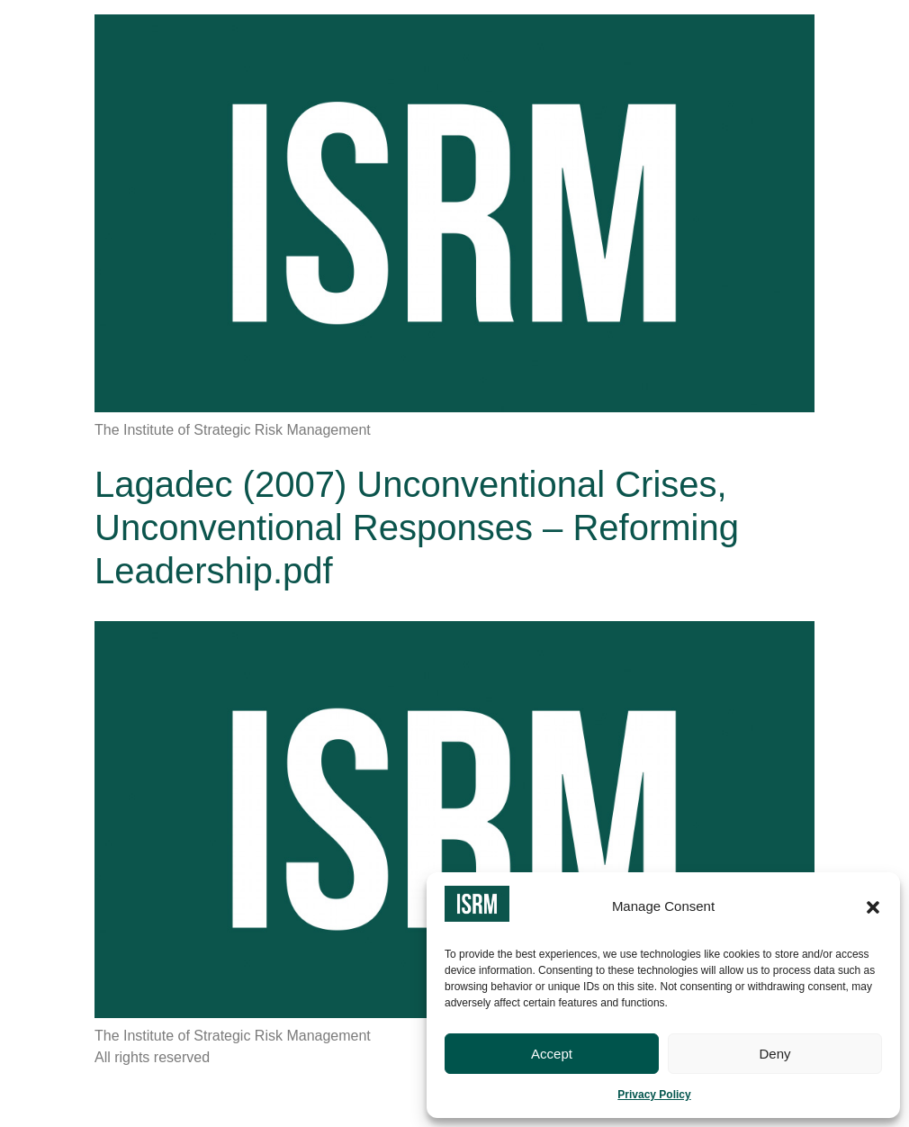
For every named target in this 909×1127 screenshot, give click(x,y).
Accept (551, 1053)
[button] (873, 907)
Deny (774, 1053)
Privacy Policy (653, 1094)
